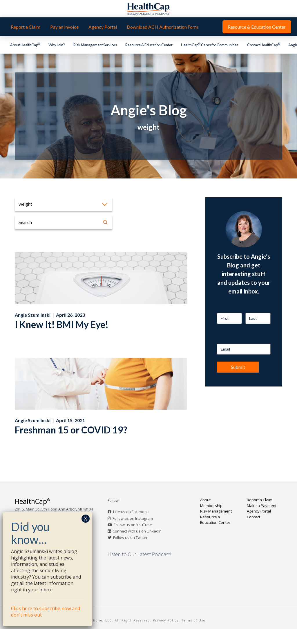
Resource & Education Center (215, 519)
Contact (253, 516)
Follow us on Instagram (133, 518)
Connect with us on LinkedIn (137, 531)
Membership (211, 505)
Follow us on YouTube (133, 524)
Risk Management (216, 511)
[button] (63, 204)
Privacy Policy (166, 620)
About (205, 499)
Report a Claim (259, 499)
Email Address (229, 338)
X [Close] (85, 518)
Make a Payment (261, 505)
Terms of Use (193, 620)
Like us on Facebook (131, 511)
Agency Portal (259, 511)
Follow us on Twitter (130, 537)
